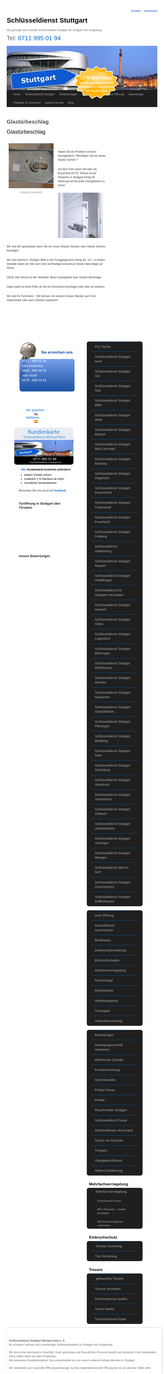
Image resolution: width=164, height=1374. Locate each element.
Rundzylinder (104, 990)
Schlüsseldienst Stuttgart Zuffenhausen (112, 899)
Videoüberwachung (108, 1021)
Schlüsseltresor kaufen (111, 1299)
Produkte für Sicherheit (27, 102)
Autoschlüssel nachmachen (105, 928)
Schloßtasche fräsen (109, 1200)
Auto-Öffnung (104, 915)
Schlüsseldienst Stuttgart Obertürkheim (112, 709)
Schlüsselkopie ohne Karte (114, 1130)
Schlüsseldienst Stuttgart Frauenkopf (112, 505)
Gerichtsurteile (105, 1080)
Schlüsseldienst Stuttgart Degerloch (112, 476)
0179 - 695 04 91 (34, 380)
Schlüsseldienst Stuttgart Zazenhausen (112, 885)
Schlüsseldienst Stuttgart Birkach (112, 432)
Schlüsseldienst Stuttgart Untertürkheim (112, 826)
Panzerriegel (104, 980)
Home (17, 94)
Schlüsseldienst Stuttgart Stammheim (112, 797)
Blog (70, 102)
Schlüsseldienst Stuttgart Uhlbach (112, 811)
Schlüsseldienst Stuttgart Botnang (112, 461)
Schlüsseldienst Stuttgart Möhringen (112, 651)
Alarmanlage (136, 94)
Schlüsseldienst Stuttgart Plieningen (112, 724)
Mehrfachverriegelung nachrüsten (110, 1223)
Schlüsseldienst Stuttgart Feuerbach (112, 520)
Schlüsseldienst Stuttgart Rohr (112, 753)
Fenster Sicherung (109, 1246)
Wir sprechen (35, 410)
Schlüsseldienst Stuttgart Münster (112, 680)
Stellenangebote (106, 1001)
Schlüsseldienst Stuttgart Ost (112, 374)
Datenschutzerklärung (110, 950)
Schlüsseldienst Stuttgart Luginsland (112, 636)
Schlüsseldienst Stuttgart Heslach (112, 607)
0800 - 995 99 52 (34, 370)
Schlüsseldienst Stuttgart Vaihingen (112, 841)
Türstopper (102, 1011)
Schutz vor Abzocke (109, 1140)
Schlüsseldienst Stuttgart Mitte (112, 403)
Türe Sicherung (106, 1256)
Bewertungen (104, 1035)
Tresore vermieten (108, 1289)
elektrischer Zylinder (109, 1060)
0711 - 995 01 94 (34, 361)
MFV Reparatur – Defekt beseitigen (111, 1211)
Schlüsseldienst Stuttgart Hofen (112, 622)
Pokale (100, 1100)
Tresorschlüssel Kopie (110, 1319)
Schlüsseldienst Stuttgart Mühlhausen (112, 666)
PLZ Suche (103, 346)
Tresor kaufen (104, 1309)
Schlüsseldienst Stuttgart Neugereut (112, 695)
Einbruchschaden (107, 960)
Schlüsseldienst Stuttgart (47, 20)
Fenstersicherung (107, 1070)
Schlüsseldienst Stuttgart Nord (112, 359)
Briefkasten (103, 940)
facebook (60, 490)
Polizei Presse (105, 1090)
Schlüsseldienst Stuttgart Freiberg (112, 534)
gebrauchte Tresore (110, 1278)
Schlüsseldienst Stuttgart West (112, 417)
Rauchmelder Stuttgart (111, 1110)
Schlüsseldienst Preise (111, 1120)
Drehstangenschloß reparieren (109, 1047)
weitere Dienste (54, 102)
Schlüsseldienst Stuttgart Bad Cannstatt (112, 447)
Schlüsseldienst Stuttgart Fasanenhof (112, 490)
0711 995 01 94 (39, 38)
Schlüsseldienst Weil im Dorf (112, 870)
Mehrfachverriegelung (110, 970)
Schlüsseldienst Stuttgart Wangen (112, 855)
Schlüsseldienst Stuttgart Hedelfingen (112, 578)
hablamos (32, 417)
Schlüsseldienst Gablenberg (106, 549)
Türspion (101, 1150)
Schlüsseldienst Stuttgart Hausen (112, 563)
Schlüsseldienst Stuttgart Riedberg (112, 738)
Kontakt (136, 11)
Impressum (150, 11)
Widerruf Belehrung (108, 1170)
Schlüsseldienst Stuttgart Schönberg (112, 768)
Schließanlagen (68, 94)
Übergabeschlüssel (108, 1160)
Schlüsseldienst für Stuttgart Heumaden (109, 592)
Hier (24, 469)
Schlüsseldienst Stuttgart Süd (112, 388)
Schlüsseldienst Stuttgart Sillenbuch (112, 782)
